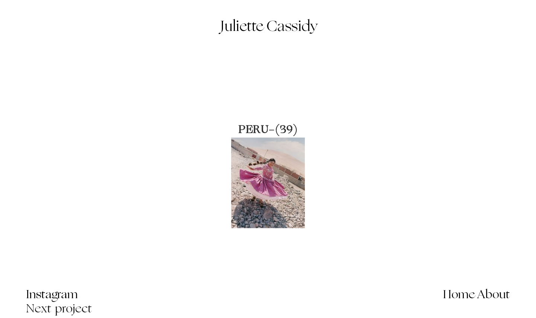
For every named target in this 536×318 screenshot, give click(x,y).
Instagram (52, 295)
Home (459, 295)
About (493, 295)
